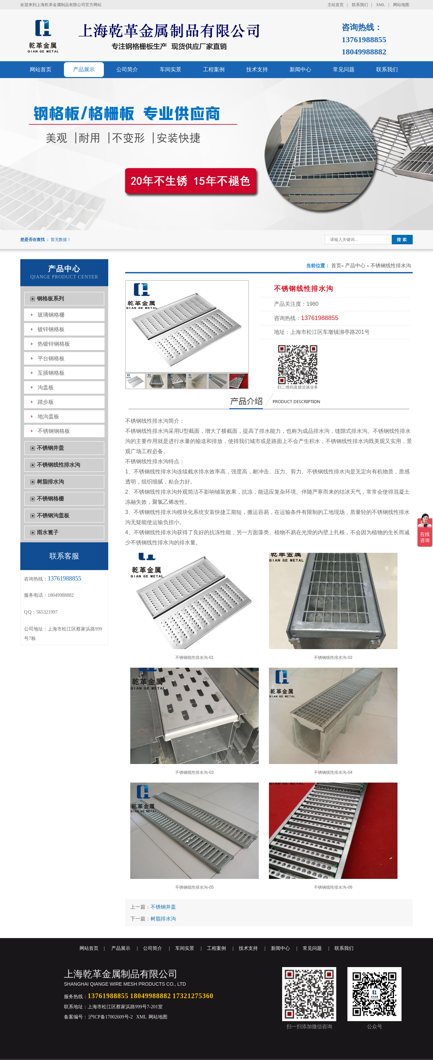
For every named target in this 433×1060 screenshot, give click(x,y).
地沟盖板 (48, 416)
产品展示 (84, 69)
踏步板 (46, 402)
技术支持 (257, 69)
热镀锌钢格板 (54, 344)
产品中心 (355, 265)
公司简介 (127, 69)
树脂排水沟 (50, 482)
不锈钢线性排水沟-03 (194, 721)
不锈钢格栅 (50, 498)
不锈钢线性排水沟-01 (194, 606)
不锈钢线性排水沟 (58, 465)
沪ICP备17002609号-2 (110, 1016)
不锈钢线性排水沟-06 (333, 836)
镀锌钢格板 (51, 329)
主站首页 (335, 4)
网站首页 (40, 69)
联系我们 (360, 4)
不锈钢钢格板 (54, 431)
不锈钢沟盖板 (53, 515)
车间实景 (170, 69)
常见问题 (344, 69)
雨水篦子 (48, 532)
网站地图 (401, 4)
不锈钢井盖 (50, 448)
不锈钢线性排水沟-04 (333, 721)
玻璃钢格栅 (51, 315)
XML (380, 4)
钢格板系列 (50, 298)
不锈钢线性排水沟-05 (194, 836)
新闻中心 (300, 69)
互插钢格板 (51, 373)
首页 (336, 265)
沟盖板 (46, 387)
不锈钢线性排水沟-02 (333, 606)
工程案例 (214, 69)
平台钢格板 (51, 358)
